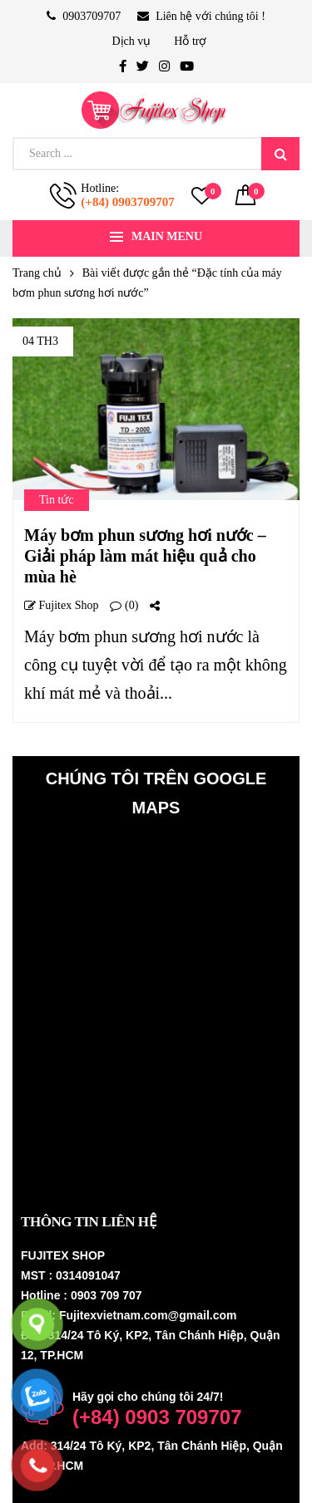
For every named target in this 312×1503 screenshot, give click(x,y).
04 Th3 (40, 341)
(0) (124, 606)
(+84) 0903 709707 (157, 1417)
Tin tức (56, 500)
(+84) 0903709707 (127, 202)
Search (280, 153)
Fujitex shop (61, 606)
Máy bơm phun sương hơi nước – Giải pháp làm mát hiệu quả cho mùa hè (145, 556)
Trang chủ (37, 273)
